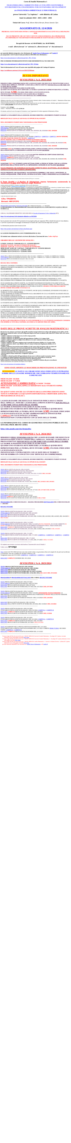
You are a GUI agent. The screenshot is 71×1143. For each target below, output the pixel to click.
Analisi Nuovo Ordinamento (41, 53)
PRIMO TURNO (54, 628)
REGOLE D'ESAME (22, 205)
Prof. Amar (26, 637)
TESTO (3, 126)
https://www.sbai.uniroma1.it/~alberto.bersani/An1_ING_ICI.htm (18, 58)
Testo (2, 552)
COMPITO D (31, 138)
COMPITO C (52, 136)
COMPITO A (37, 136)
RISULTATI (3, 129)
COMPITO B (45, 136)
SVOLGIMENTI (5, 128)
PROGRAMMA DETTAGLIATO (21, 577)
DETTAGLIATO (49, 502)
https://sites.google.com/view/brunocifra (16, 429)
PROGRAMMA (5, 502)
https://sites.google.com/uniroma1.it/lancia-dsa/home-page (16, 229)
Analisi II (55, 53)
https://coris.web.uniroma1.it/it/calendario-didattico (13, 364)
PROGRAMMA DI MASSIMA (8, 205)
